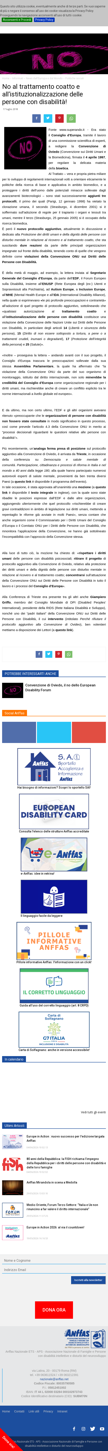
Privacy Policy (44, 19)
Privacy (48, 1411)
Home (6, 1411)
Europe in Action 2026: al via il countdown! (55, 1227)
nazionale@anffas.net (54, 1379)
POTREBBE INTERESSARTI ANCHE (30, 674)
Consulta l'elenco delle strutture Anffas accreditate (54, 831)
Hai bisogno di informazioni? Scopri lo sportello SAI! (54, 787)
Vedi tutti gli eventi (93, 1112)
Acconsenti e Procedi (17, 19)
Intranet (62, 1411)
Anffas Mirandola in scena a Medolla (52, 1182)
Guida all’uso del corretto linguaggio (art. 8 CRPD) (54, 1005)
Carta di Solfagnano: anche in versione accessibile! (54, 1050)
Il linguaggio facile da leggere (41, 915)
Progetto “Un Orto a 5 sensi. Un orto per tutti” (58, 1091)
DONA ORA (54, 1310)
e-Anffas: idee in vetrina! (37, 873)
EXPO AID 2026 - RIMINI (44, 1069)
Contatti (19, 1411)
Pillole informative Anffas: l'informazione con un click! (54, 962)
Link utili (33, 1411)
